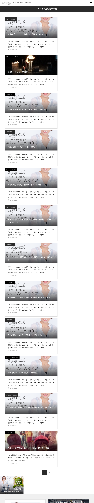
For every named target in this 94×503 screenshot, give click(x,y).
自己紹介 (53, 212)
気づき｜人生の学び (11, 96)
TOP (18, 365)
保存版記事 (53, 57)
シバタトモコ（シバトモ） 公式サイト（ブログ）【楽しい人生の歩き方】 (25, 334)
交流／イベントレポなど (56, 19)
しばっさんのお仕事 (11, 19)
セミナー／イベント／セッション (41, 365)
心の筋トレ (9, 57)
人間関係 (53, 135)
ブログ (25, 365)
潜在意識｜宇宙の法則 (11, 212)
